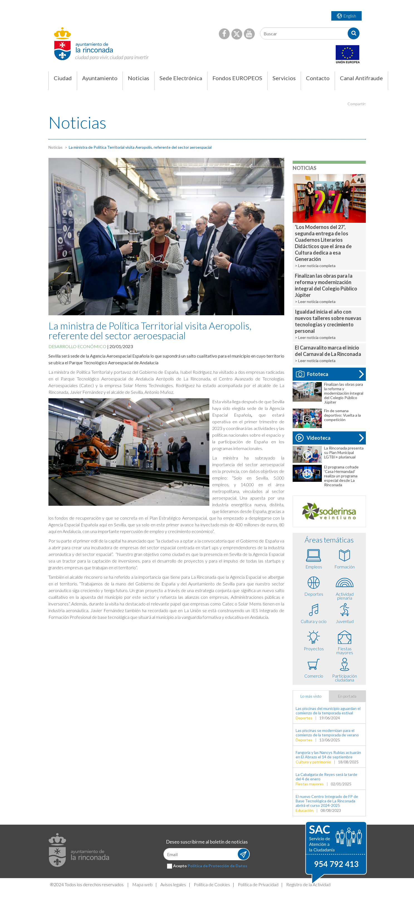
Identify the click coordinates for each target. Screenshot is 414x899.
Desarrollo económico (77, 346)
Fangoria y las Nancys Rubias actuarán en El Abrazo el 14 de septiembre (328, 754)
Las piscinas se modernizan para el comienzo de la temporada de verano (327, 732)
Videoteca (313, 438)
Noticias (55, 147)
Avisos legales (173, 884)
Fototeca (312, 374)
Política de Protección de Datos (217, 865)
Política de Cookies (212, 884)
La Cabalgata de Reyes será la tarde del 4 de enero (326, 776)
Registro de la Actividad (308, 884)
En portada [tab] (347, 696)
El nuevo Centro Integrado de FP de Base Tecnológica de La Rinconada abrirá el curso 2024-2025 (327, 801)
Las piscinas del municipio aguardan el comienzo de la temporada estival (328, 710)
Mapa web (142, 884)
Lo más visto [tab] (311, 696)
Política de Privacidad (258, 884)
